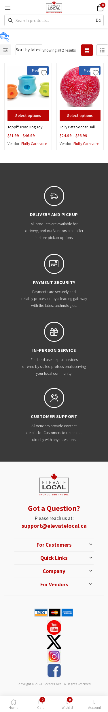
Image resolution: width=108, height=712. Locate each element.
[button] (99, 7)
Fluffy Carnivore (34, 143)
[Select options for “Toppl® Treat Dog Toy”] (28, 115)
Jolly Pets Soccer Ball (77, 127)
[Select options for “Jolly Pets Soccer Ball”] (80, 115)
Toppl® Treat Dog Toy (24, 127)
